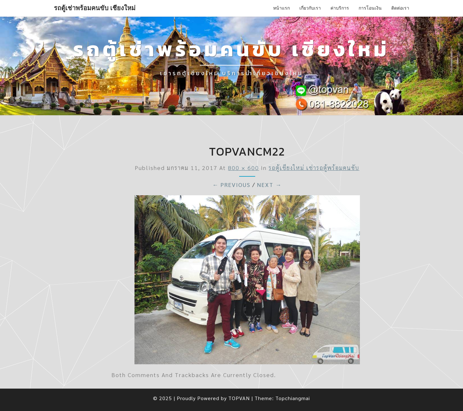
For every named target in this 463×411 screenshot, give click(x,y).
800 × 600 (243, 167)
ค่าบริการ (339, 8)
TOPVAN (239, 398)
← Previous (231, 184)
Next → (269, 184)
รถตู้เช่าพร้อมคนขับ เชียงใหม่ (94, 8)
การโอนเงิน (370, 8)
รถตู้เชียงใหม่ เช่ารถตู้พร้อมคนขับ (314, 167)
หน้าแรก (281, 8)
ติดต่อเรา (400, 8)
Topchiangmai (292, 398)
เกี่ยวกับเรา (310, 8)
